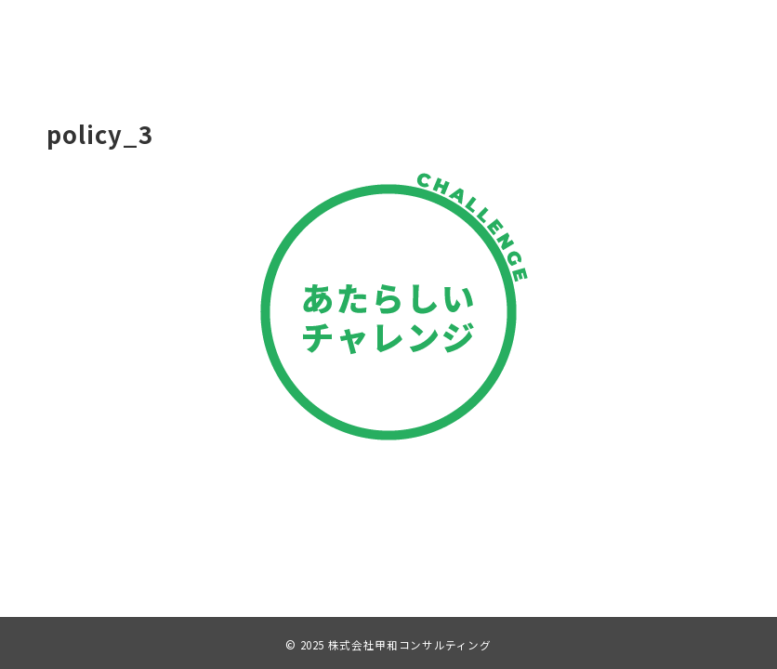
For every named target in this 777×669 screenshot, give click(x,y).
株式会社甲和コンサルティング (410, 644)
